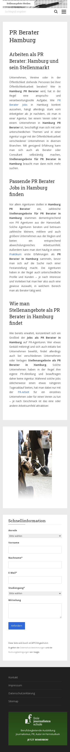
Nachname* (15, 557)
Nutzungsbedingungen (18, 652)
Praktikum (15, 254)
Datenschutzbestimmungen (32, 647)
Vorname (13, 542)
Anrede (12, 530)
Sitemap (13, 701)
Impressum (15, 685)
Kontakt (13, 677)
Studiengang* (16, 588)
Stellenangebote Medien (18, 3)
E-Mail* (12, 572)
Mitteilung (14, 600)
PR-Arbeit (23, 392)
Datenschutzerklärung (21, 693)
